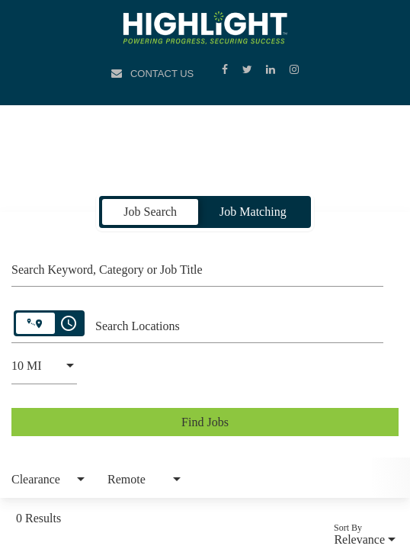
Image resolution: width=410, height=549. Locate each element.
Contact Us (162, 73)
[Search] (205, 422)
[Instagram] (294, 69)
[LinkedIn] (272, 69)
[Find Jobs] (205, 422)
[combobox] (197, 267)
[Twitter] (249, 69)
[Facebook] (226, 69)
